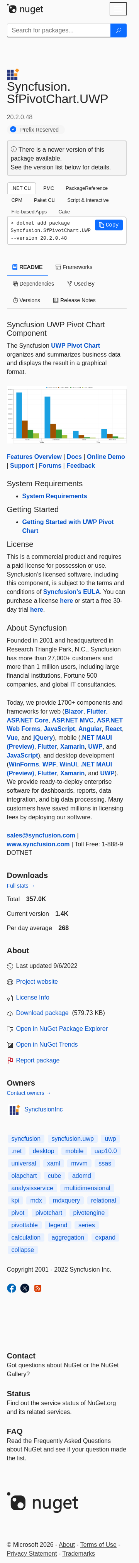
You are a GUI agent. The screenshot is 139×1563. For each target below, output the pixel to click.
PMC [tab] (48, 188)
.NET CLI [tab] (22, 188)
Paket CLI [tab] (45, 200)
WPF (49, 764)
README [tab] (28, 267)
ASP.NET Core (28, 720)
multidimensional (87, 1188)
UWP (95, 746)
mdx (36, 1200)
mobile (74, 1151)
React (113, 729)
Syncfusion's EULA (71, 592)
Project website (37, 981)
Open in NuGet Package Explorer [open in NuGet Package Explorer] (62, 1028)
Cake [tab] (64, 212)
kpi (15, 1200)
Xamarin (72, 746)
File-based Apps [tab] (29, 212)
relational (103, 1200)
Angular (90, 729)
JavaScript (59, 729)
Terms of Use (98, 1544)
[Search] (118, 30)
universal (24, 1163)
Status (19, 1393)
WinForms (24, 764)
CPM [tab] (17, 200)
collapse (23, 1250)
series (86, 1225)
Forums (50, 465)
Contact (21, 1356)
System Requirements (54, 496)
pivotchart (49, 1212)
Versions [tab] (27, 300)
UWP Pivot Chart (75, 345)
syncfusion (26, 1138)
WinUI (68, 764)
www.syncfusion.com (38, 844)
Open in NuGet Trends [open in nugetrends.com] (47, 1044)
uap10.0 (106, 1151)
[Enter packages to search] (59, 30)
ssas (104, 1163)
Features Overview (34, 456)
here (66, 600)
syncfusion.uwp (73, 1138)
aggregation (68, 1237)
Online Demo (106, 456)
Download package (42, 1013)
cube (54, 1175)
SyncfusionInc (43, 1109)
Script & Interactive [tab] (87, 200)
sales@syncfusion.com (41, 835)
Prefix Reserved (39, 130)
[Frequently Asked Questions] (15, 1431)
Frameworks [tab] (74, 267)
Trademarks (78, 1553)
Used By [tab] (81, 284)
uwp (110, 1138)
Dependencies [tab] (33, 284)
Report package (38, 1060)
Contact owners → (29, 1093)
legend (58, 1225)
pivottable (25, 1225)
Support (22, 465)
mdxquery (66, 1200)
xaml (53, 1163)
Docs (74, 456)
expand (105, 1237)
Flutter (96, 711)
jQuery (43, 737)
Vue (12, 737)
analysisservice (32, 1188)
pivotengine (89, 1212)
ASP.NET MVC (72, 720)
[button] (109, 225)
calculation (26, 1237)
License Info (32, 997)
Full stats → (21, 886)
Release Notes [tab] (74, 300)
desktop (43, 1151)
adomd (81, 1175)
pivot (18, 1212)
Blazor (73, 711)
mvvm (79, 1163)
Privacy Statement (32, 1553)
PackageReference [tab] (87, 188)
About (67, 1544)
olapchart (24, 1175)
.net (17, 1151)
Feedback (80, 465)
